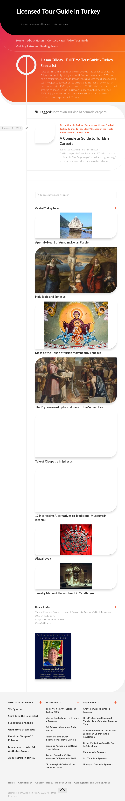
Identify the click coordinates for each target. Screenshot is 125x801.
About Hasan (35, 40)
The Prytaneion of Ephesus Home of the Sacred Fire (69, 407)
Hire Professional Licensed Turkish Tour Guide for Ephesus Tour (100, 721)
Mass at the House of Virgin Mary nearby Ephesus (68, 352)
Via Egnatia (15, 709)
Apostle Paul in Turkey (21, 757)
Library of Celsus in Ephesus (98, 764)
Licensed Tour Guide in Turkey (60, 11)
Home (20, 40)
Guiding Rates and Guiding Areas (37, 46)
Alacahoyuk (43, 558)
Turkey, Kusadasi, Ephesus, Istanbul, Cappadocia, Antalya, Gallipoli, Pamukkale (73, 612)
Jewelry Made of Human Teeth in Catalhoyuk (64, 593)
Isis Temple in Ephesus (95, 758)
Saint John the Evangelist (23, 715)
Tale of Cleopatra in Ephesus (54, 461)
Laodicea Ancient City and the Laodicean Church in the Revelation (99, 733)
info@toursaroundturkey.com (49, 619)
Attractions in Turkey (71, 125)
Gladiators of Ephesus (21, 729)
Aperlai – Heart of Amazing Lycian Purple (62, 242)
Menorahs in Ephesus (94, 752)
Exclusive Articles (94, 125)
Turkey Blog (82, 129)
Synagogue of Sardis (20, 722)
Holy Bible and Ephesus (50, 296)
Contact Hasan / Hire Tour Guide (68, 40)
